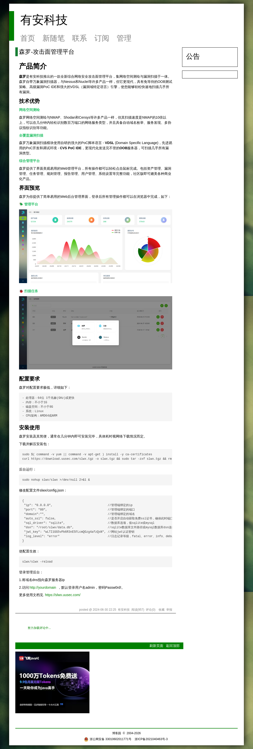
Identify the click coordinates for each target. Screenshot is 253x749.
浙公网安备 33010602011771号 (107, 739)
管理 (124, 38)
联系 (79, 38)
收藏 (162, 609)
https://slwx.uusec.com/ (63, 595)
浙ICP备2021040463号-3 (151, 739)
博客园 (116, 733)
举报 (169, 609)
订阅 (101, 38)
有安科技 (44, 19)
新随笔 (53, 38)
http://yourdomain (43, 587)
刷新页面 (156, 646)
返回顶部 (173, 646)
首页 (27, 38)
